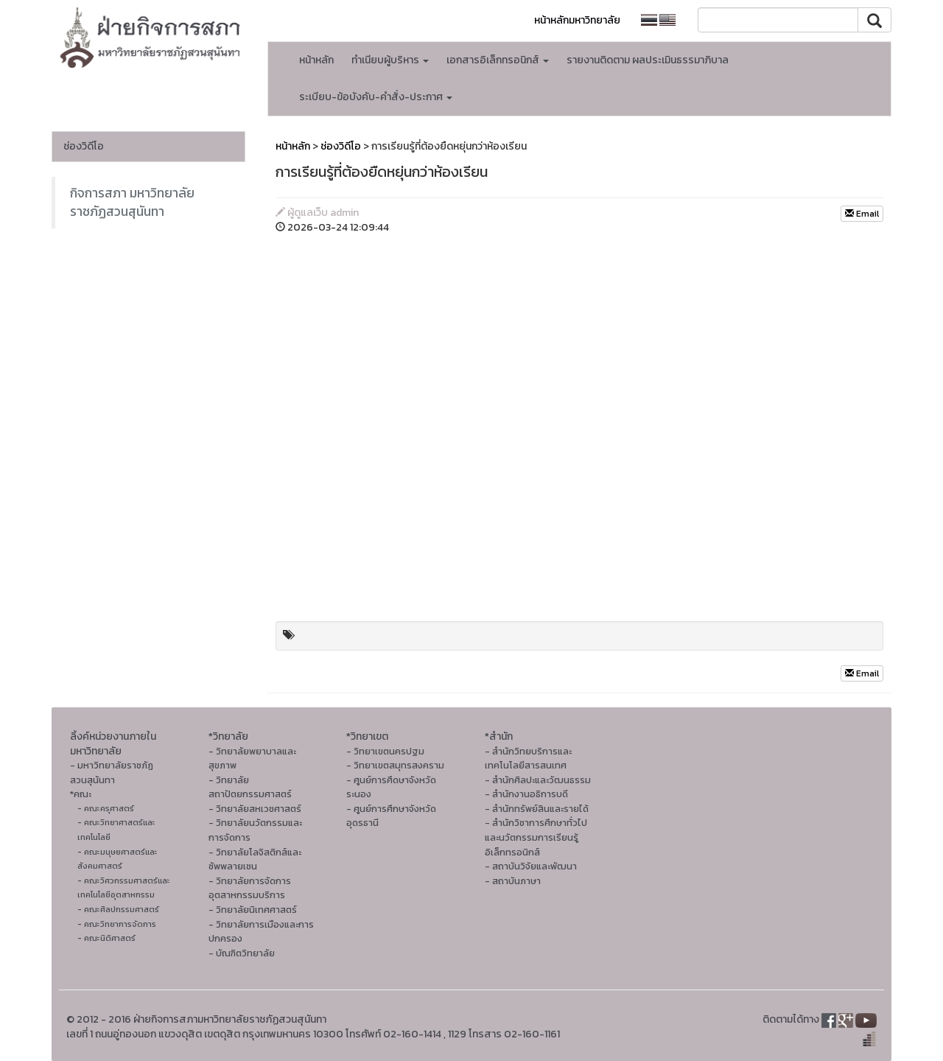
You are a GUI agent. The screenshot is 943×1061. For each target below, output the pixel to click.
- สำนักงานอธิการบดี (526, 794)
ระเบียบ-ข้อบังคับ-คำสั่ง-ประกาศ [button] (375, 97)
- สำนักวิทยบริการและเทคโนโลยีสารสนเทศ (528, 758)
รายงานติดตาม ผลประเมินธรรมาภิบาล (648, 60)
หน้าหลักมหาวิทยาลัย (577, 20)
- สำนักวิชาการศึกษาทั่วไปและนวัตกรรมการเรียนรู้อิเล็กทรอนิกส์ (536, 837)
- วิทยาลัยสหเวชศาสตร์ (254, 809)
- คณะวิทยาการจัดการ (116, 924)
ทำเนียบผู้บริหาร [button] (390, 60)
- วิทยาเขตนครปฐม (385, 751)
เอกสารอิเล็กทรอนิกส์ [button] (497, 60)
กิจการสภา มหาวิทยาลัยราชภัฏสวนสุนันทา (132, 202)
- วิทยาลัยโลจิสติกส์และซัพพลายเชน (254, 859)
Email (862, 213)
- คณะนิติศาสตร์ (106, 938)
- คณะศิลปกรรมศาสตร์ (118, 909)
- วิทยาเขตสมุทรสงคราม (395, 765)
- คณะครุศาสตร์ (105, 808)
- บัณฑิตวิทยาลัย (241, 953)
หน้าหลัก (316, 60)
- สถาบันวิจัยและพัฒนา (531, 866)
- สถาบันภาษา (513, 881)
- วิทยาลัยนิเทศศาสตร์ (252, 910)
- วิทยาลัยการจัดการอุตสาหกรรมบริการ (249, 888)
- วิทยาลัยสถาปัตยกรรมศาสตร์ (250, 787)
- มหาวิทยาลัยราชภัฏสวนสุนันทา (111, 772)
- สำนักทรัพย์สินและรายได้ (537, 809)
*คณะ (80, 794)
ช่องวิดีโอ (83, 146)
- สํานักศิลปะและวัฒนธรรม (538, 780)
